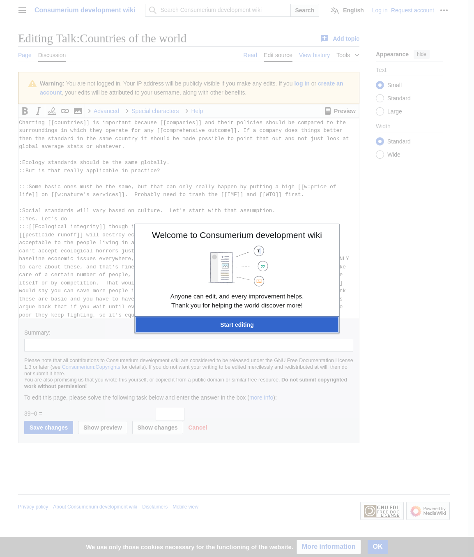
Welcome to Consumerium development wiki (237, 235)
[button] (237, 325)
